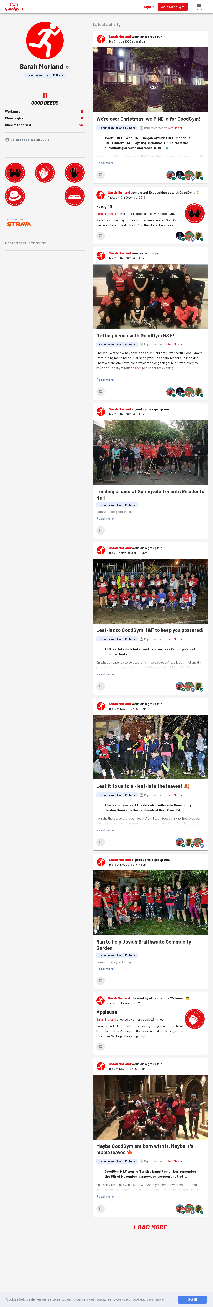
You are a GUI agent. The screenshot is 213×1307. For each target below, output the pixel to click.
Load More (150, 1227)
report (21, 243)
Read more (105, 163)
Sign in (149, 7)
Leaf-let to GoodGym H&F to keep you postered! (150, 630)
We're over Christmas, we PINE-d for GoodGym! (148, 119)
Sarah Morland (120, 36)
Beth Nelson (175, 127)
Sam (138, 368)
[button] (198, 7)
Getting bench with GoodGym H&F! (135, 335)
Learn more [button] (155, 1299)
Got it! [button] (192, 1299)
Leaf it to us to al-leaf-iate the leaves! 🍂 (143, 786)
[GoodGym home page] (14, 6)
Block (9, 243)
